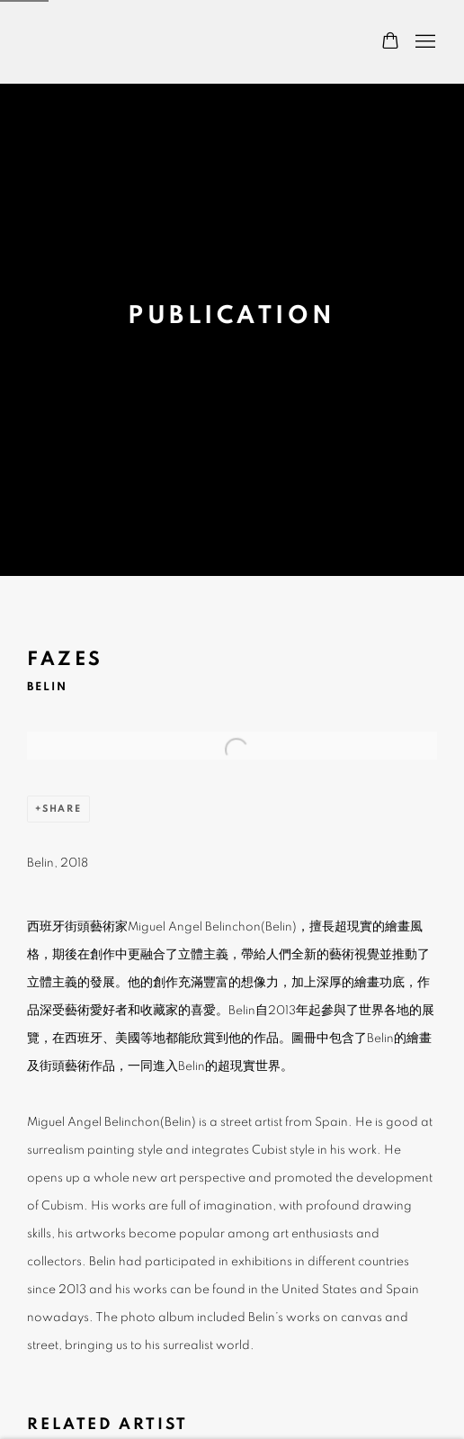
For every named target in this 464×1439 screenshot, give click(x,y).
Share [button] (62, 809)
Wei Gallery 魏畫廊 (90, 42)
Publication (231, 315)
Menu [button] (423, 42)
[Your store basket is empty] (390, 42)
